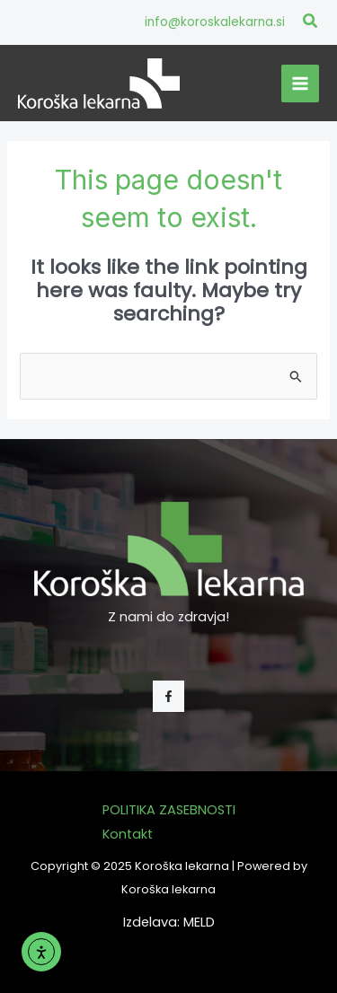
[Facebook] (168, 696)
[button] (311, 22)
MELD (199, 922)
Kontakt (127, 834)
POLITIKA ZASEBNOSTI (168, 810)
